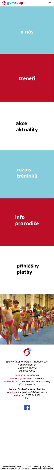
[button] (51, 319)
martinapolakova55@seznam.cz (30, 392)
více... (27, 398)
